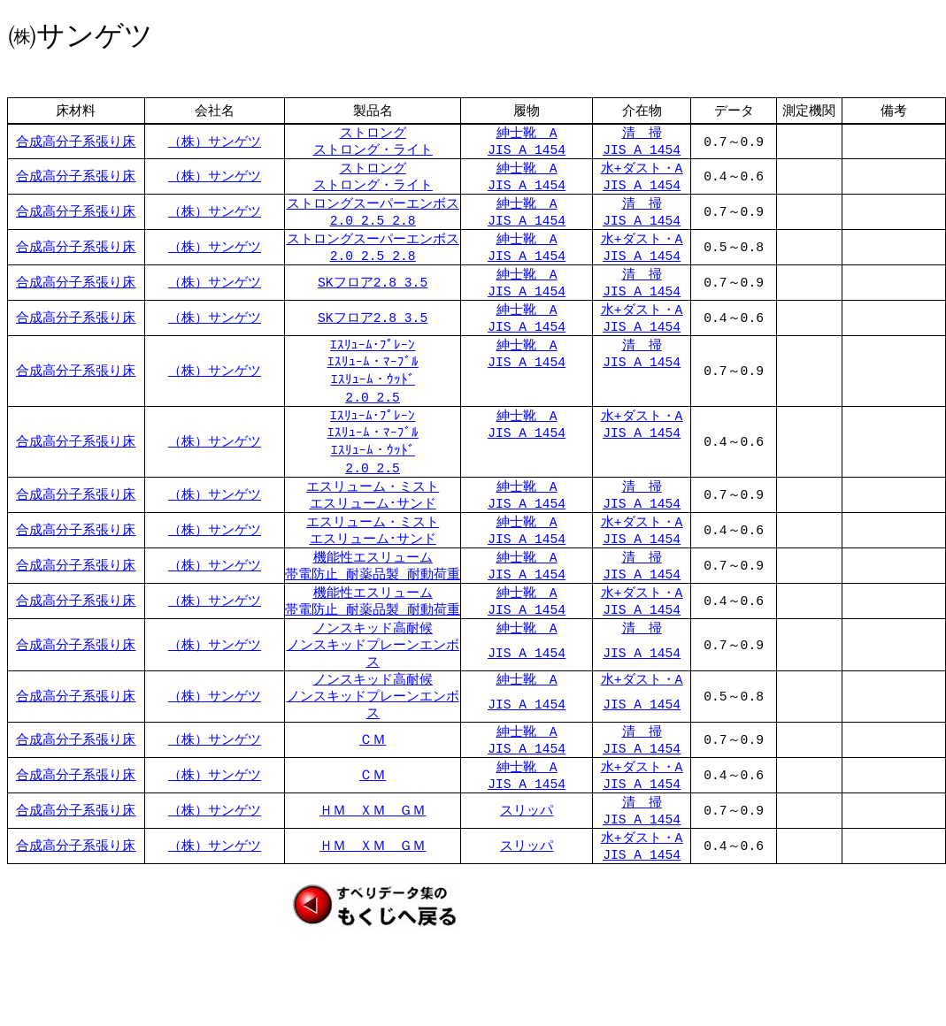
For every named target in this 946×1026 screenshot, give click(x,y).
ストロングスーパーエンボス (373, 209)
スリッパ (526, 852)
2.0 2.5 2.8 (373, 228)
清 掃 (642, 133)
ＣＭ (372, 777)
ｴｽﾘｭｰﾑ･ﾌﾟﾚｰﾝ (372, 358)
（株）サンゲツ (214, 142)
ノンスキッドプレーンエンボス (373, 683)
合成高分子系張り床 (75, 142)
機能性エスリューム (373, 579)
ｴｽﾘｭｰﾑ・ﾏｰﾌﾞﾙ (373, 377)
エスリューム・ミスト (372, 503)
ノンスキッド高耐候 (373, 655)
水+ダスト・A (642, 171)
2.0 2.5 (372, 412)
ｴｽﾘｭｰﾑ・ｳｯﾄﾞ (373, 394)
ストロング (373, 133)
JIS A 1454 (526, 152)
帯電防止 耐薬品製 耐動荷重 (372, 598)
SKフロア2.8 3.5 (372, 293)
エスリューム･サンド (373, 522)
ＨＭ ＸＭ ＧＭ (372, 852)
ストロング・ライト (373, 152)
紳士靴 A (527, 133)
